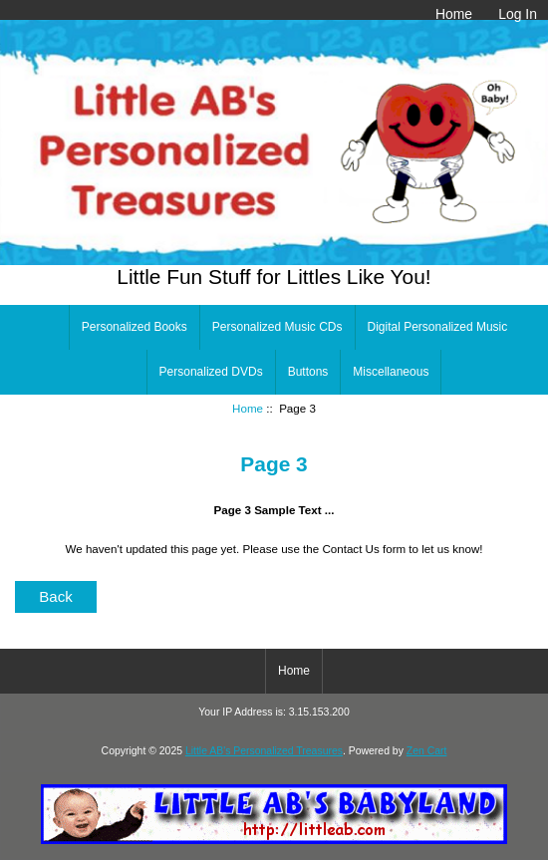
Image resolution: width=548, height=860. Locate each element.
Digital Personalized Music (438, 327)
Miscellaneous (390, 372)
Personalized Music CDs (277, 327)
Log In (517, 14)
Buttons (308, 372)
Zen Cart (427, 750)
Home (453, 14)
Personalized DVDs (211, 372)
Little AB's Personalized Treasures (264, 750)
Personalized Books (134, 327)
